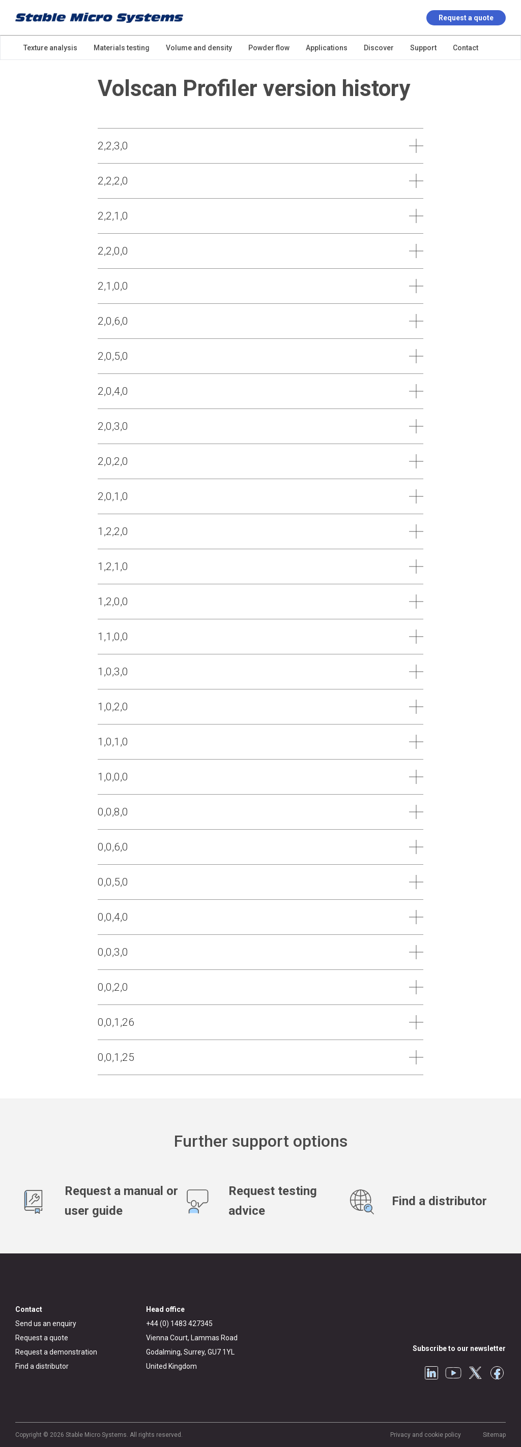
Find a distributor (42, 1366)
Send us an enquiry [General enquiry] (45, 1323)
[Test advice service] (260, 1201)
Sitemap (494, 1434)
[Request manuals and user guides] (97, 1201)
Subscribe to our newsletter (459, 1348)
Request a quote (466, 18)
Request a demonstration (56, 1352)
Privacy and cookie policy (425, 1434)
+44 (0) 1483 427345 (179, 1323)
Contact (28, 1309)
